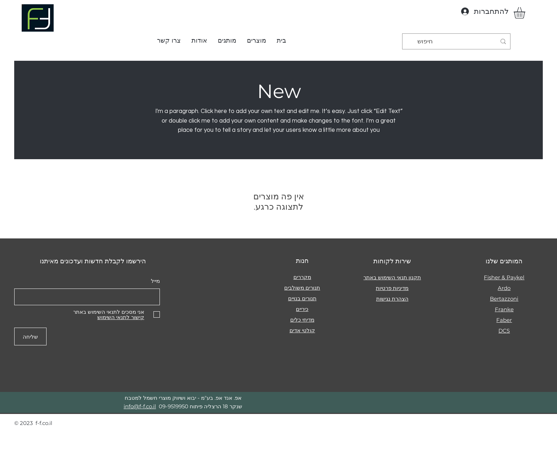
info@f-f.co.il (140, 406)
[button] (256, 40)
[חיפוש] (456, 41)
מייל (155, 281)
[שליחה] (30, 336)
